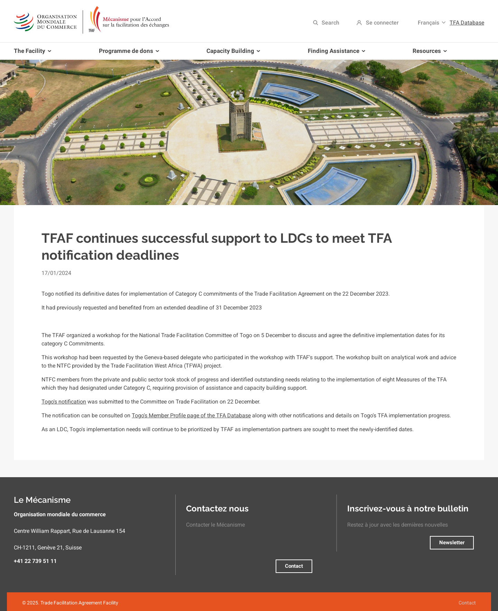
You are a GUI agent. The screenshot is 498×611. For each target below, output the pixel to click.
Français (428, 22)
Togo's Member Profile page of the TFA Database (191, 415)
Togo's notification (64, 401)
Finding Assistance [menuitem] (335, 53)
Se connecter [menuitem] (382, 22)
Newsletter (451, 542)
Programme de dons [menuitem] (128, 53)
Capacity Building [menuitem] (231, 53)
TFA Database (467, 22)
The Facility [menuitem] (34, 53)
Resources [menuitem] (428, 53)
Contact (294, 566)
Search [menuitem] (330, 22)
